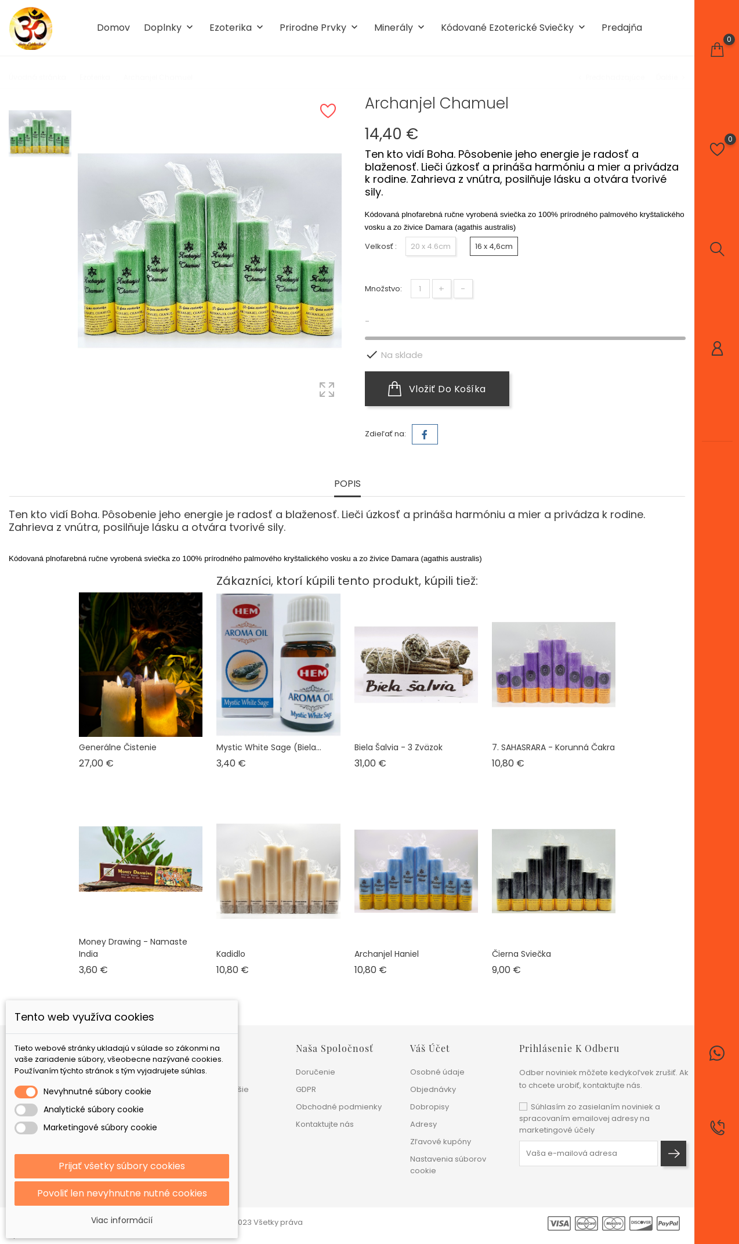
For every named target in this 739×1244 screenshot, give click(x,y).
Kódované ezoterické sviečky (514, 28)
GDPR (306, 1089)
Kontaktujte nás (325, 1124)
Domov (113, 28)
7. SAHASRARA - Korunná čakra (553, 747)
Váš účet (430, 1048)
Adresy (423, 1124)
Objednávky (433, 1089)
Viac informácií (122, 1220)
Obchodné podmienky (339, 1106)
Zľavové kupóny (440, 1141)
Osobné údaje (437, 1071)
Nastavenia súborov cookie (448, 1164)
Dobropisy (429, 1106)
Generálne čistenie (118, 747)
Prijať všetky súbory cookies (122, 1166)
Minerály (400, 28)
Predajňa (622, 28)
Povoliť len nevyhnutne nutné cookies (122, 1193)
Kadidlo (230, 954)
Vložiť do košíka (437, 388)
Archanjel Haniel (386, 954)
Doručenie (315, 1071)
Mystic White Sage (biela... (268, 747)
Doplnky (169, 28)
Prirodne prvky (320, 28)
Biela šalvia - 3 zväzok (398, 747)
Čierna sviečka (521, 954)
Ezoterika (237, 28)
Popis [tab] (347, 484)
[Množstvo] (420, 288)
